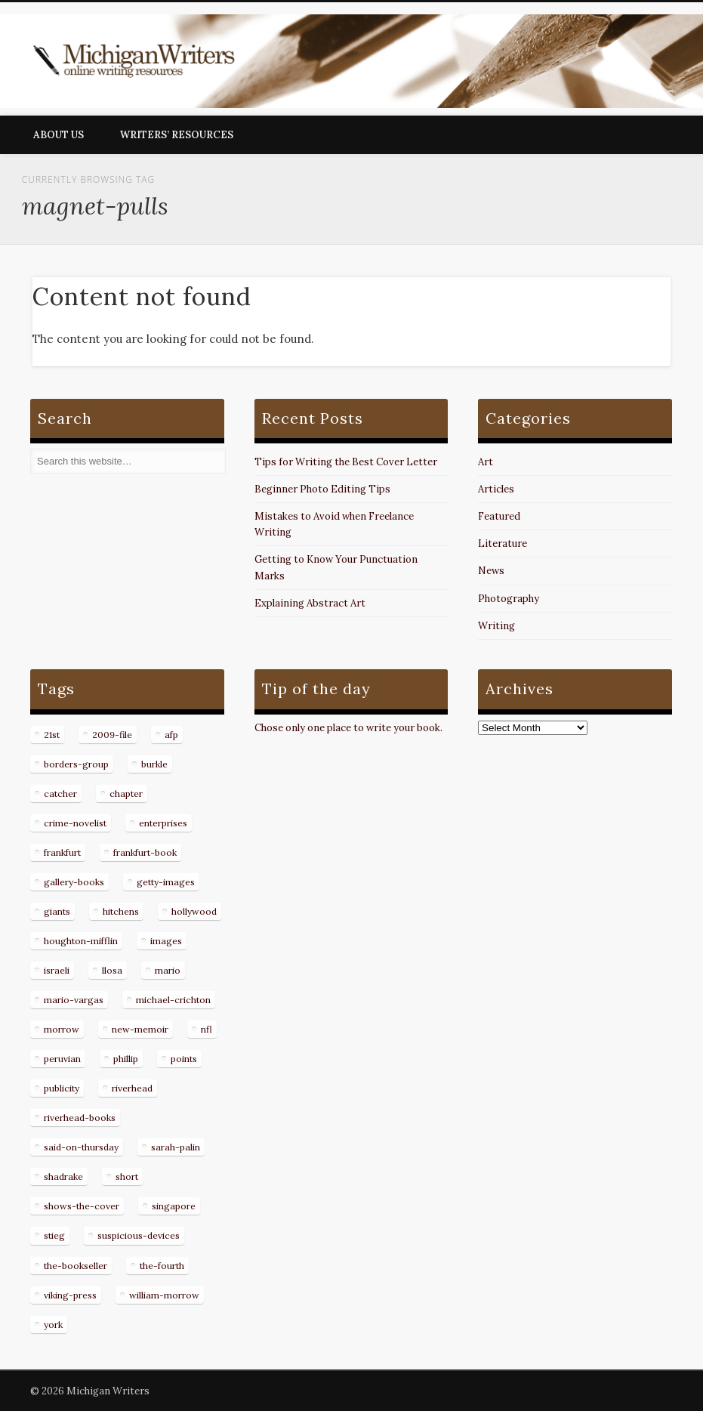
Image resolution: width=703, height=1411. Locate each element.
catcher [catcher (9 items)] (60, 793)
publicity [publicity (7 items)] (61, 1088)
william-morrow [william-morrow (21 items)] (164, 1295)
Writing (496, 625)
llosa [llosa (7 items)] (112, 970)
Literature (502, 543)
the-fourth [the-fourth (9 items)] (162, 1265)
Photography (508, 598)
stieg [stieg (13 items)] (54, 1235)
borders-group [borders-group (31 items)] (76, 764)
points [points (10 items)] (184, 1058)
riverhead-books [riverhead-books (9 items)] (80, 1117)
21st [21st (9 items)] (52, 734)
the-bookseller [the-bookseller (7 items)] (75, 1265)
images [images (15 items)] (166, 940)
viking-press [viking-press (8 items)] (70, 1295)
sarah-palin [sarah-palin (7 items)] (175, 1147)
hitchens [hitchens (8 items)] (121, 911)
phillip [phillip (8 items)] (125, 1058)
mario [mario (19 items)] (167, 970)
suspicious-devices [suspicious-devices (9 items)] (138, 1235)
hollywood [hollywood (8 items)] (194, 911)
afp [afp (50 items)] (171, 734)
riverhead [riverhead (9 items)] (132, 1088)
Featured (499, 516)
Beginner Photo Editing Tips (322, 489)
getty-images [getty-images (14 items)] (166, 882)
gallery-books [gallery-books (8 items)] (74, 882)
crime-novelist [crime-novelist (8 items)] (75, 823)
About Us (58, 134)
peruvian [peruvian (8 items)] (62, 1058)
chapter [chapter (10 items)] (126, 793)
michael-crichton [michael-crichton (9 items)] (173, 999)
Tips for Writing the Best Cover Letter (345, 461)
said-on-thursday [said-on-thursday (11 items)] (81, 1147)
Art (485, 461)
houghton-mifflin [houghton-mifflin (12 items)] (81, 940)
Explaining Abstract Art (309, 603)
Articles (496, 489)
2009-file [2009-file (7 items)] (112, 734)
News (491, 570)
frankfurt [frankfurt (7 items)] (62, 852)
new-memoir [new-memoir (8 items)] (140, 1029)
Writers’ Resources (176, 134)
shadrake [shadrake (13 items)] (63, 1176)
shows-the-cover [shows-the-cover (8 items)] (81, 1206)
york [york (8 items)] (53, 1324)
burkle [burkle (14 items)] (154, 764)
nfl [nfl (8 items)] (206, 1029)
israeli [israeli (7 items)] (56, 970)
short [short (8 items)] (127, 1176)
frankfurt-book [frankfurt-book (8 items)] (145, 852)
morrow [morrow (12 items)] (61, 1029)
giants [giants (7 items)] (57, 911)
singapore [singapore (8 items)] (174, 1206)
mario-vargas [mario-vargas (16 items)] (73, 999)
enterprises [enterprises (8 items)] (163, 823)
